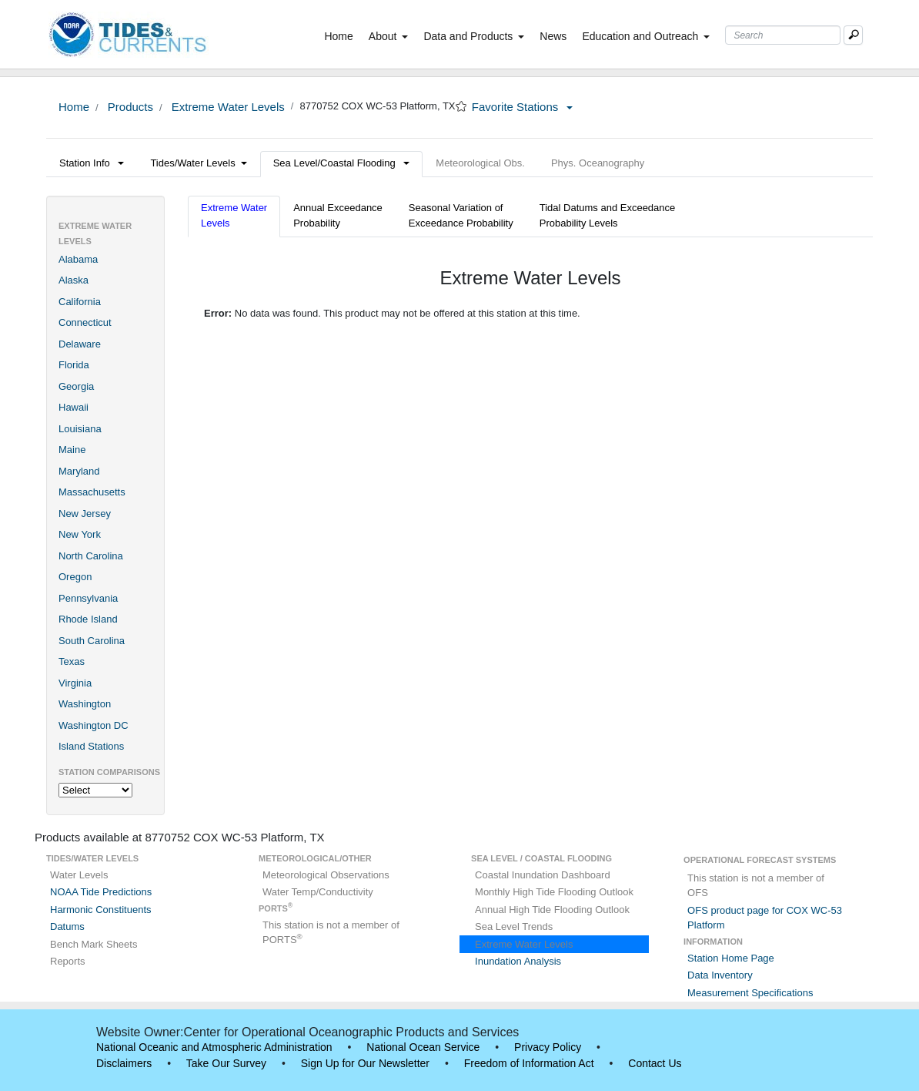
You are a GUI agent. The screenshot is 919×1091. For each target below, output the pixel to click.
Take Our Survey (226, 1063)
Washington (84, 704)
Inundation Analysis (518, 961)
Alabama (78, 259)
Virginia (75, 683)
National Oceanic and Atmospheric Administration (214, 1047)
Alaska (73, 280)
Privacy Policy (547, 1047)
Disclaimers (124, 1063)
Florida (73, 365)
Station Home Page (730, 958)
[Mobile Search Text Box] (853, 35)
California (79, 301)
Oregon (75, 576)
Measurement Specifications (750, 993)
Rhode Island (88, 619)
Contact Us (654, 1063)
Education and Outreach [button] (646, 36)
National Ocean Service (423, 1047)
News (553, 36)
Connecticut (85, 322)
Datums (67, 926)
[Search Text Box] (782, 35)
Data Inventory (720, 975)
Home (341, 35)
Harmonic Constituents (101, 909)
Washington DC (93, 725)
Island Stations (91, 746)
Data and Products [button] (473, 36)
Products (129, 106)
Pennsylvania (88, 598)
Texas (71, 661)
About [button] (389, 36)
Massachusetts (91, 492)
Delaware (79, 344)
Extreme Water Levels (227, 106)
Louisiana (80, 429)
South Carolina (91, 640)
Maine (71, 449)
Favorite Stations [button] (522, 106)
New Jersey (84, 513)
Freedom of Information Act (529, 1063)
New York (79, 534)
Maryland (78, 471)
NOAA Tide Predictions (101, 892)
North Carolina (90, 556)
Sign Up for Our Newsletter (365, 1063)
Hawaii (73, 407)
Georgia (76, 386)
